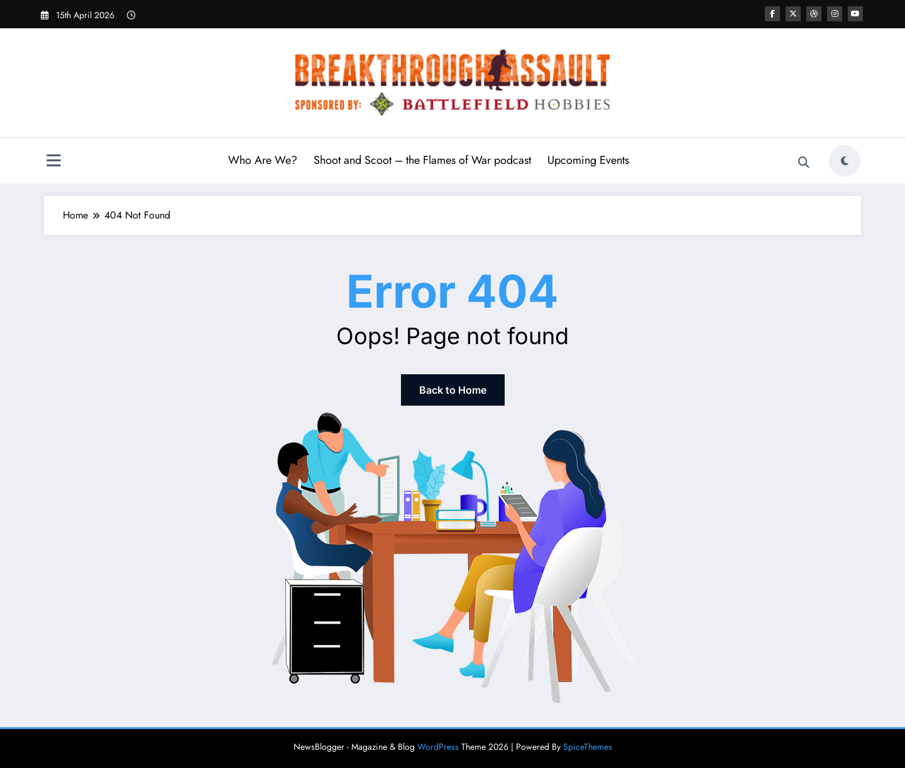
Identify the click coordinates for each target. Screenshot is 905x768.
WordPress (438, 746)
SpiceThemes (587, 746)
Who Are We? (262, 160)
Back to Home (452, 390)
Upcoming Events (588, 160)
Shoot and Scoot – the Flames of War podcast (422, 160)
